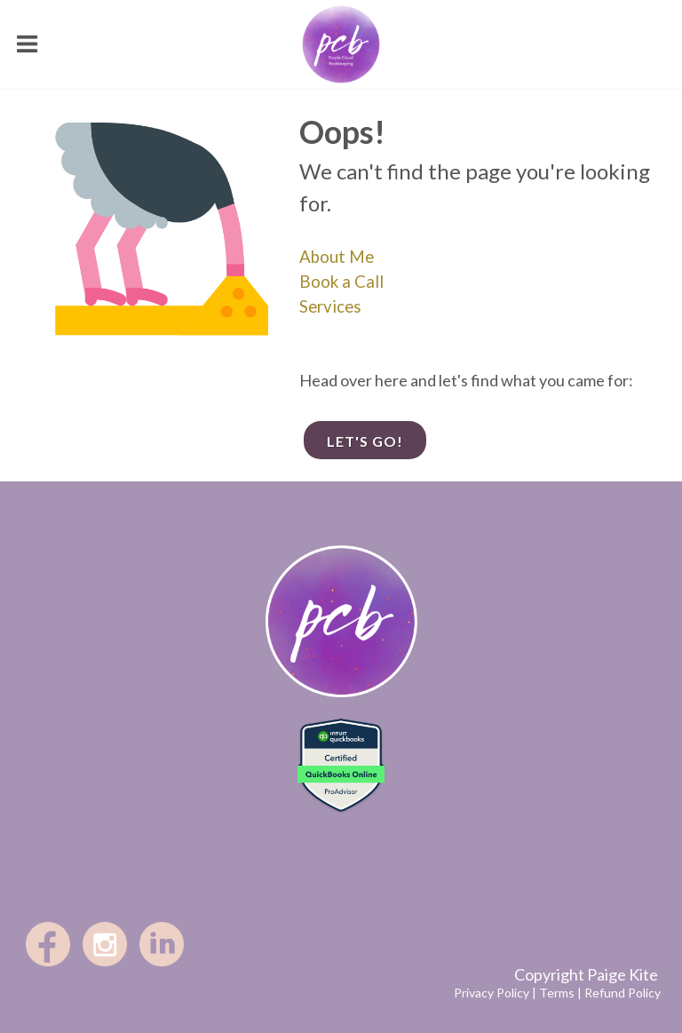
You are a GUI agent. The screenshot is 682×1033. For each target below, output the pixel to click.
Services (330, 306)
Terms (557, 992)
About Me (336, 256)
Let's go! (365, 441)
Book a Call (341, 281)
